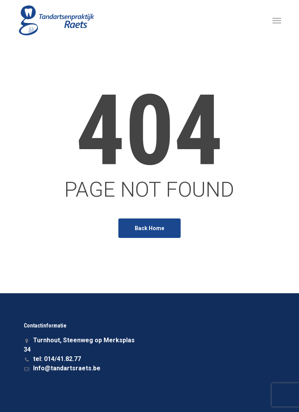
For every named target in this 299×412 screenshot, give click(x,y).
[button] (277, 20)
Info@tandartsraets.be (62, 368)
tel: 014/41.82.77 (52, 359)
